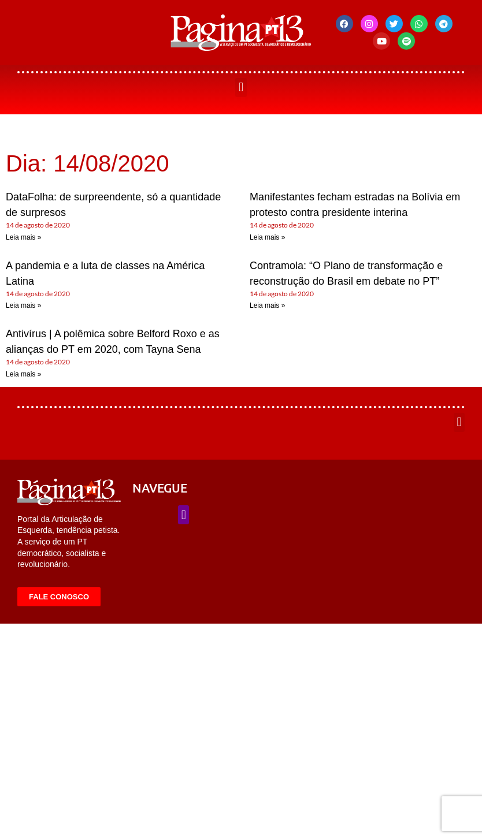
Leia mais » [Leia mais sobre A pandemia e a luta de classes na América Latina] (23, 305)
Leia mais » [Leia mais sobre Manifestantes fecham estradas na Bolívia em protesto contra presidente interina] (267, 237)
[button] (240, 87)
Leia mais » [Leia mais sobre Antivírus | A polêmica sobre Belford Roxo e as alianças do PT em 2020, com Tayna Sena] (23, 374)
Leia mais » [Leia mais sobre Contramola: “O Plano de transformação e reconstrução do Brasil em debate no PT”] (267, 305)
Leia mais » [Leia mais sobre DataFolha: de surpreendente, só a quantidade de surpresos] (23, 237)
